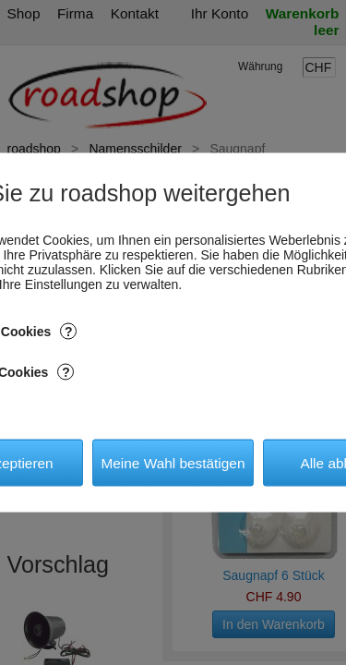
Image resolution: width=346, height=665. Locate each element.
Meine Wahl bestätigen (173, 462)
